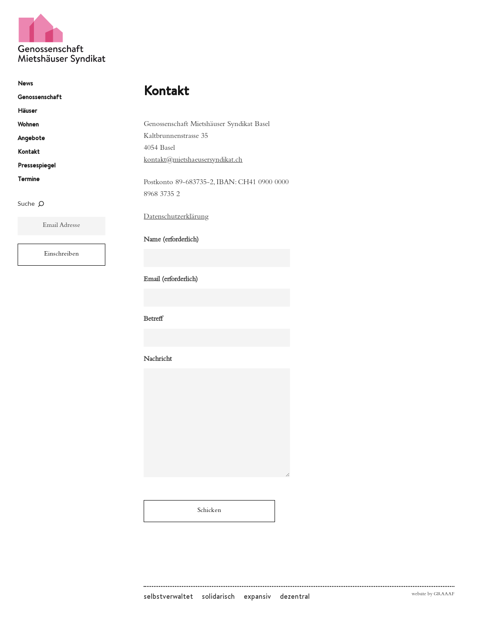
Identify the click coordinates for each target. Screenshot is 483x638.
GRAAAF (444, 594)
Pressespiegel (37, 165)
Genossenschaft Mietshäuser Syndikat (62, 38)
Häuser (27, 111)
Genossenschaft (40, 97)
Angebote (31, 138)
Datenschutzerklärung (176, 217)
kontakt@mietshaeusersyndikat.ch (193, 160)
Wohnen (28, 124)
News (25, 83)
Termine (29, 179)
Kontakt (29, 152)
